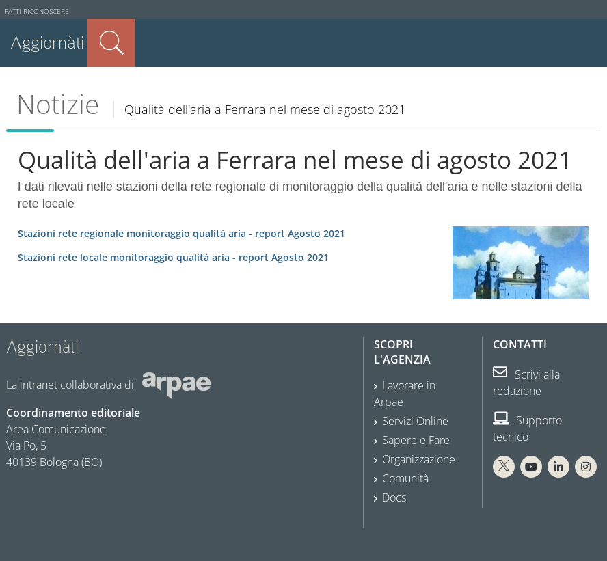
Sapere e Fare (416, 440)
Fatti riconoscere (37, 11)
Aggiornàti (47, 43)
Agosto (181, 233)
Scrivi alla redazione (526, 382)
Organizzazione (418, 459)
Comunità (405, 478)
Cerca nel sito (111, 43)
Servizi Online (415, 420)
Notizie (57, 104)
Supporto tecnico (527, 428)
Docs (394, 497)
